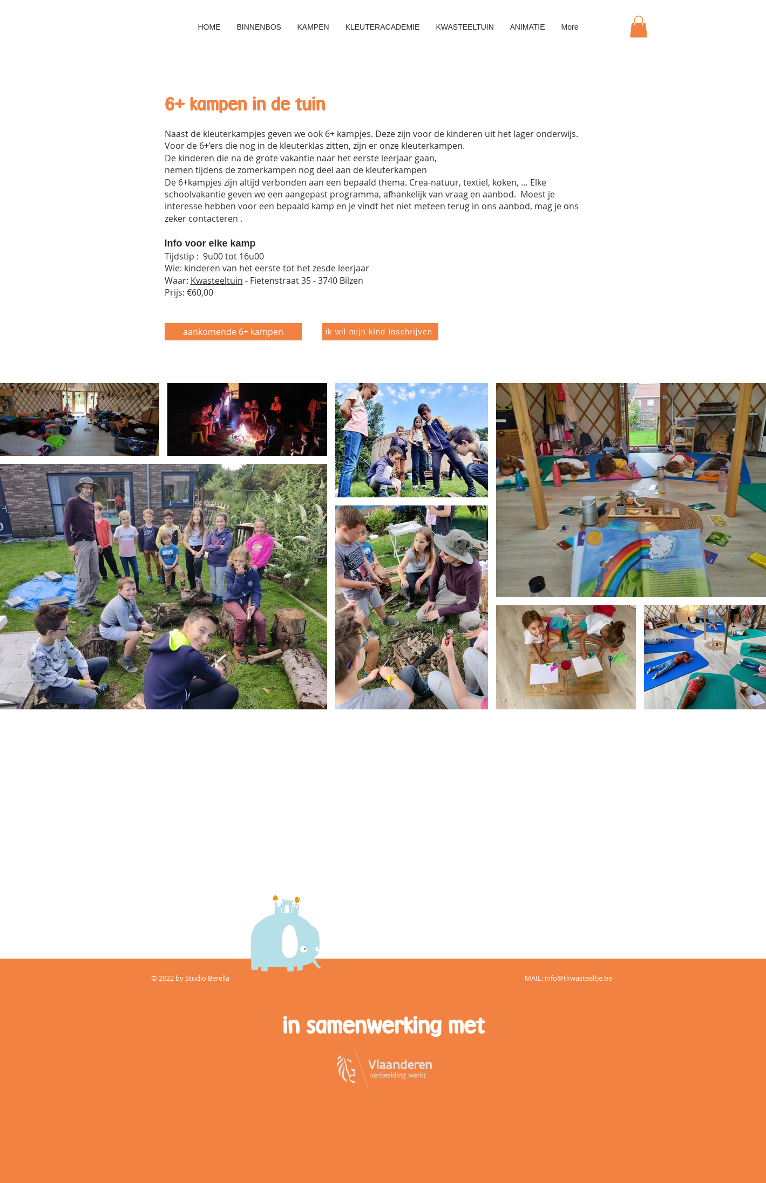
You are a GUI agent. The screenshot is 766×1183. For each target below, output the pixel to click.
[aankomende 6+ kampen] (233, 331)
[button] (638, 27)
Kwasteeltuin (217, 280)
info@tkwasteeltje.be (578, 978)
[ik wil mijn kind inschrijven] (380, 331)
